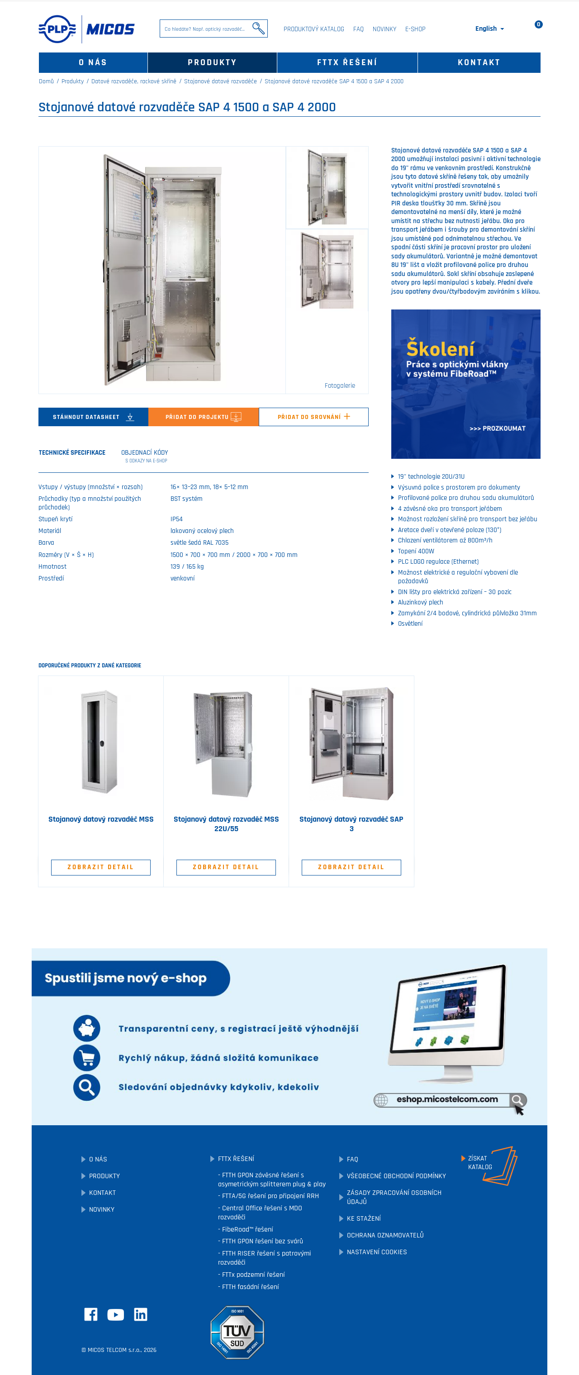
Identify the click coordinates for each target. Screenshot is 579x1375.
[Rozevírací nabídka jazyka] (490, 28)
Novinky (384, 29)
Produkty (212, 62)
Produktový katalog (314, 29)
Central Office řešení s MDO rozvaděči (260, 1213)
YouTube (115, 1314)
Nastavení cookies (377, 1252)
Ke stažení (364, 1218)
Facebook (91, 1314)
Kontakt (479, 62)
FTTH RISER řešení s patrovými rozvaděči (264, 1258)
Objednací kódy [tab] (145, 456)
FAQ (358, 29)
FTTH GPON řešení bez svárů (261, 1241)
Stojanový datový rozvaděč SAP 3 (351, 824)
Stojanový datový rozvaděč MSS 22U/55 (226, 824)
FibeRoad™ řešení (246, 1229)
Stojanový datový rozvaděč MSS (101, 819)
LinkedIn (140, 1314)
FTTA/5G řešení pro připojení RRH (269, 1196)
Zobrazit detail (100, 867)
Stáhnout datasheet (93, 417)
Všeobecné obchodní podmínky (396, 1176)
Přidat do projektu (204, 417)
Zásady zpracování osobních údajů (394, 1197)
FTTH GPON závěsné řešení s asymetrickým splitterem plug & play (272, 1179)
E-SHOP (415, 29)
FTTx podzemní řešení (252, 1275)
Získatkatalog (480, 1162)
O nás (93, 62)
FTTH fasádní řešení (249, 1287)
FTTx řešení (347, 62)
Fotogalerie (340, 385)
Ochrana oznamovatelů (385, 1235)
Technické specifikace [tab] (72, 452)
